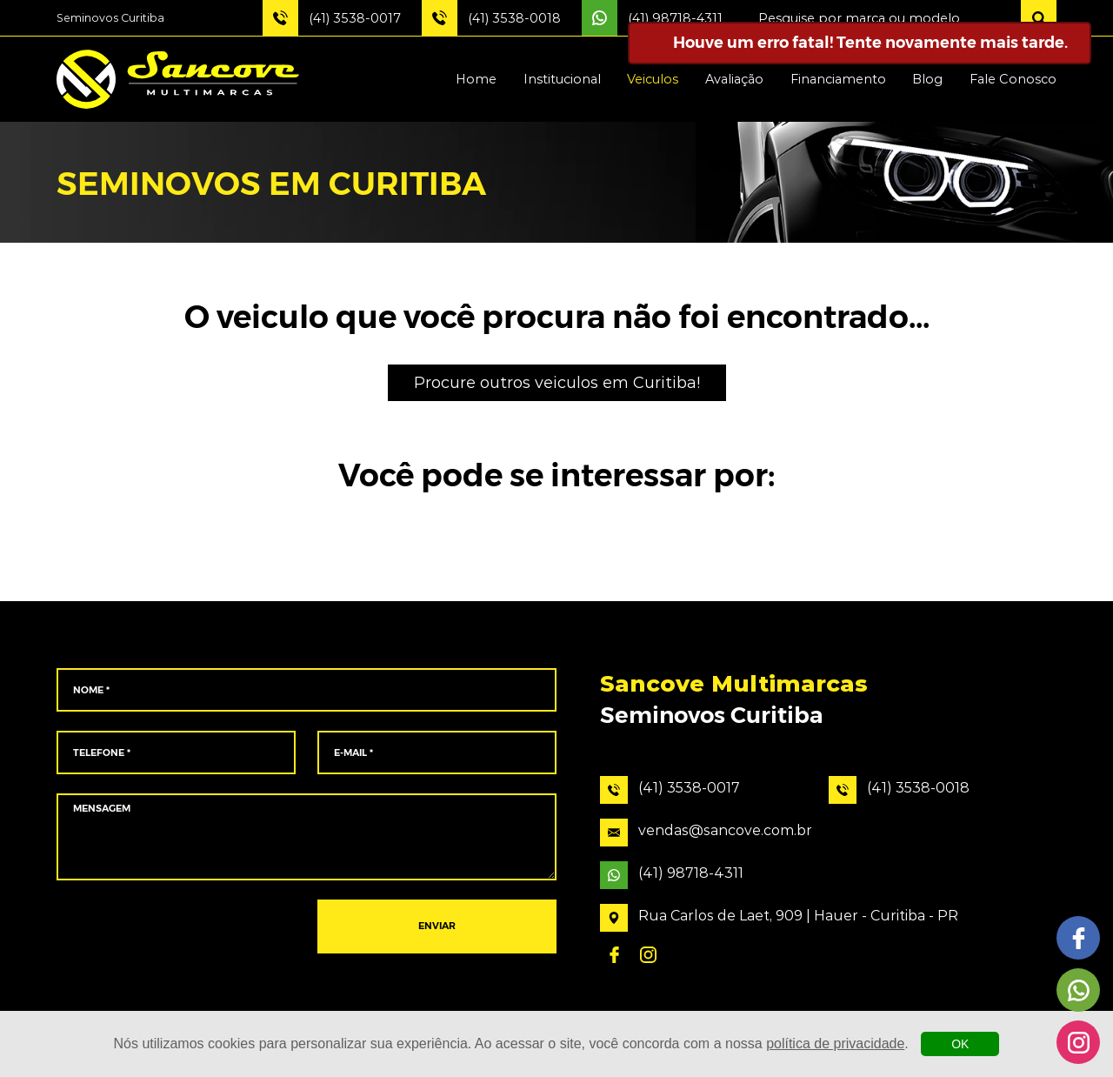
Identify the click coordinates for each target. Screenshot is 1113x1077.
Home (476, 79)
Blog (927, 79)
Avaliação (734, 79)
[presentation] (176, 927)
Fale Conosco (1013, 79)
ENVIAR (437, 927)
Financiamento (838, 79)
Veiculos (652, 79)
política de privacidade (835, 1043)
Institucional (562, 79)
